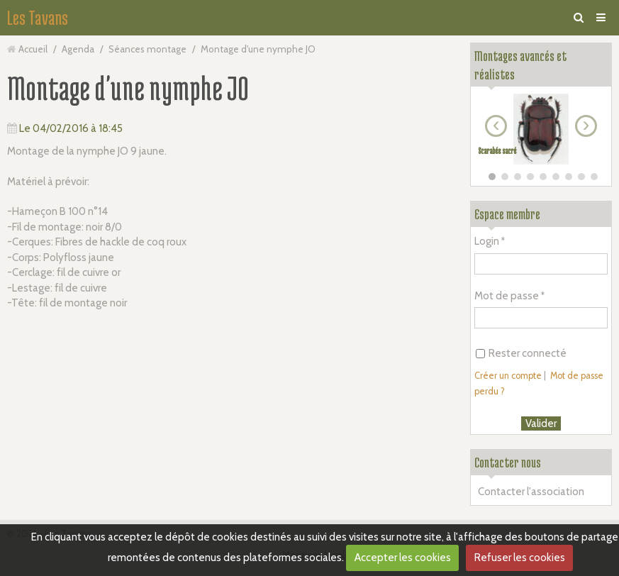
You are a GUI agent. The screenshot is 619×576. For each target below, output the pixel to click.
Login (486, 241)
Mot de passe (506, 295)
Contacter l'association (531, 491)
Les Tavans (37, 17)
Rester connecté (521, 353)
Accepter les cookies (403, 557)
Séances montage (147, 49)
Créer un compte (508, 375)
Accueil (33, 49)
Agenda (78, 49)
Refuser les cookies (519, 557)
